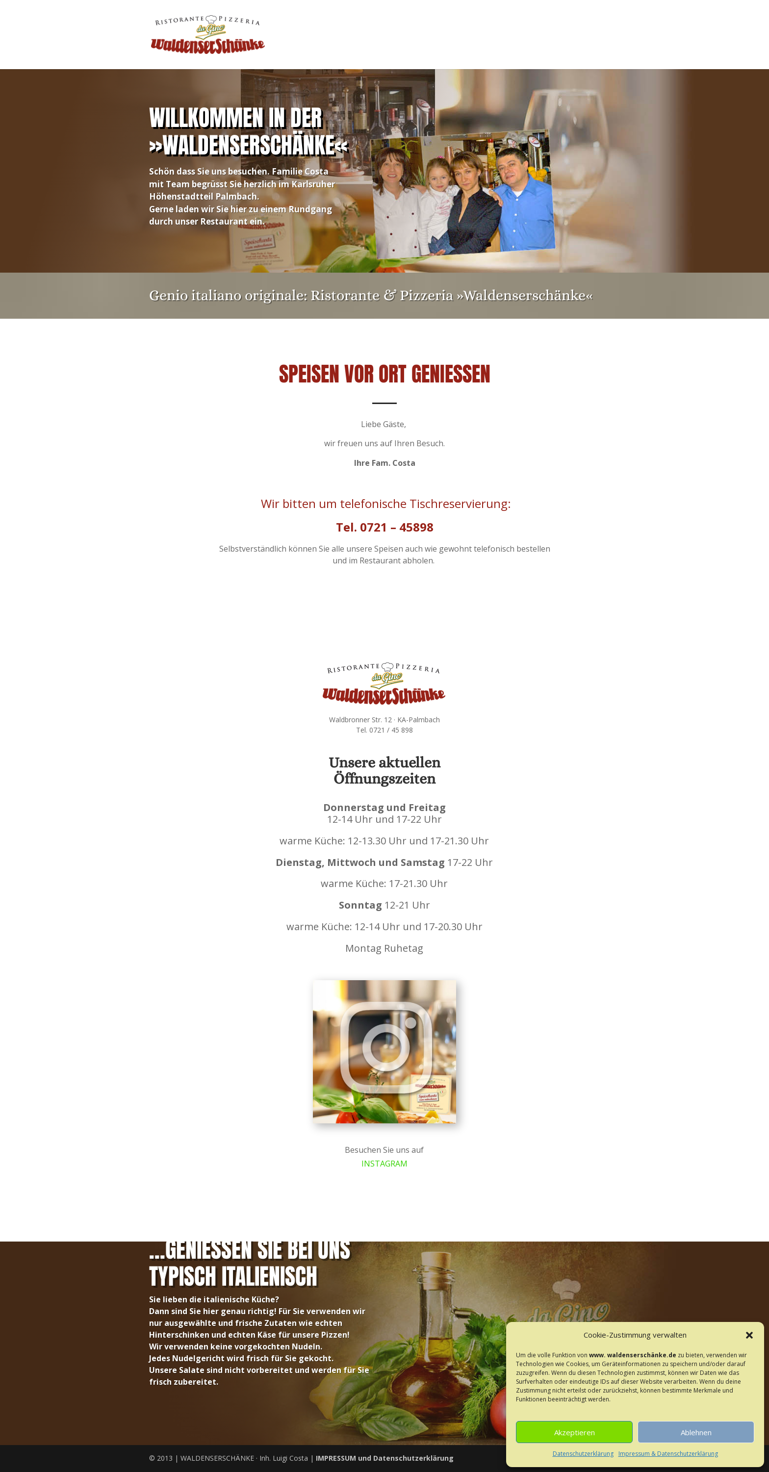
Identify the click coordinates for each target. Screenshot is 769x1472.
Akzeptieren (574, 1432)
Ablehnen (696, 1432)
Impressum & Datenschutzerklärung (668, 1453)
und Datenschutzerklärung (385, 1458)
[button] (749, 1335)
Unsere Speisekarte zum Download (299, 618)
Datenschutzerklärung (583, 1453)
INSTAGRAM (384, 1162)
